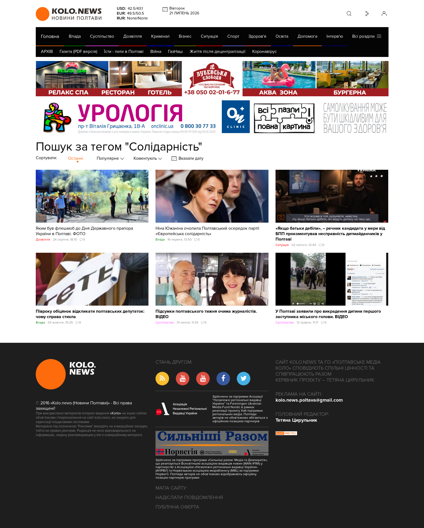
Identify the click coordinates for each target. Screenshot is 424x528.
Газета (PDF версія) (78, 51)
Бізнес (185, 36)
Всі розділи (366, 36)
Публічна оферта (177, 507)
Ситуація (209, 36)
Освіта (282, 36)
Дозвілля (132, 36)
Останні (75, 158)
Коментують (146, 158)
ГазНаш (175, 51)
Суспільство (102, 36)
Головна (50, 36)
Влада (75, 36)
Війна (155, 51)
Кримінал (160, 36)
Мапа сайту (171, 488)
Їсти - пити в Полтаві (124, 51)
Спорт (233, 36)
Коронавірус (264, 51)
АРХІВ (47, 51)
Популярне (108, 158)
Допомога (307, 36)
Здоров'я (257, 36)
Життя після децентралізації (217, 51)
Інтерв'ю (334, 36)
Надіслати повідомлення (189, 497)
